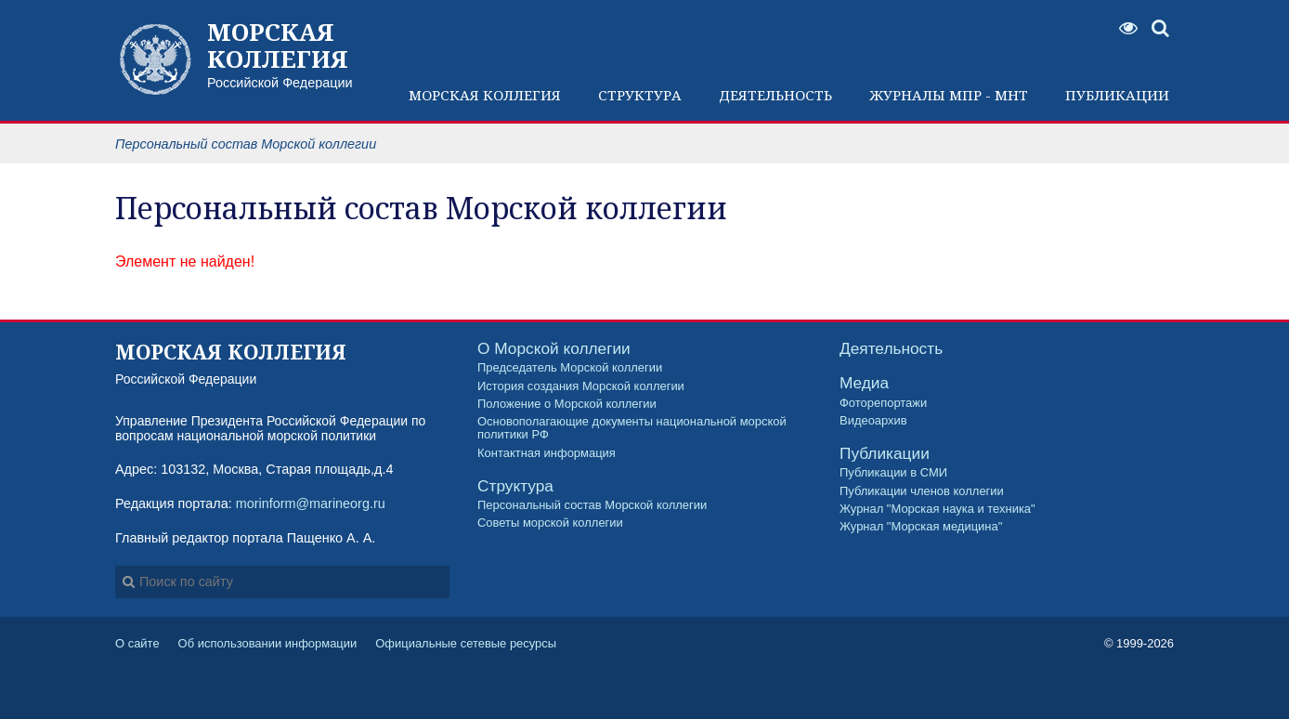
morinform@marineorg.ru (310, 503)
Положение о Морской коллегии (567, 404)
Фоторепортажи (883, 403)
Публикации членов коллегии (922, 491)
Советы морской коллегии (550, 522)
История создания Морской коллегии (580, 386)
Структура (515, 486)
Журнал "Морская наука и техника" (937, 509)
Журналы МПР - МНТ (948, 94)
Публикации (885, 454)
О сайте (137, 643)
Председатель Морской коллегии (569, 367)
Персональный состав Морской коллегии (592, 505)
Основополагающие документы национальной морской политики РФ (632, 428)
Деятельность (891, 349)
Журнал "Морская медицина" (921, 526)
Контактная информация (546, 453)
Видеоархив (873, 420)
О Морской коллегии (554, 349)
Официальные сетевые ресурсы (465, 643)
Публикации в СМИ (893, 472)
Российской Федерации (289, 54)
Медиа (864, 383)
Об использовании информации (268, 643)
